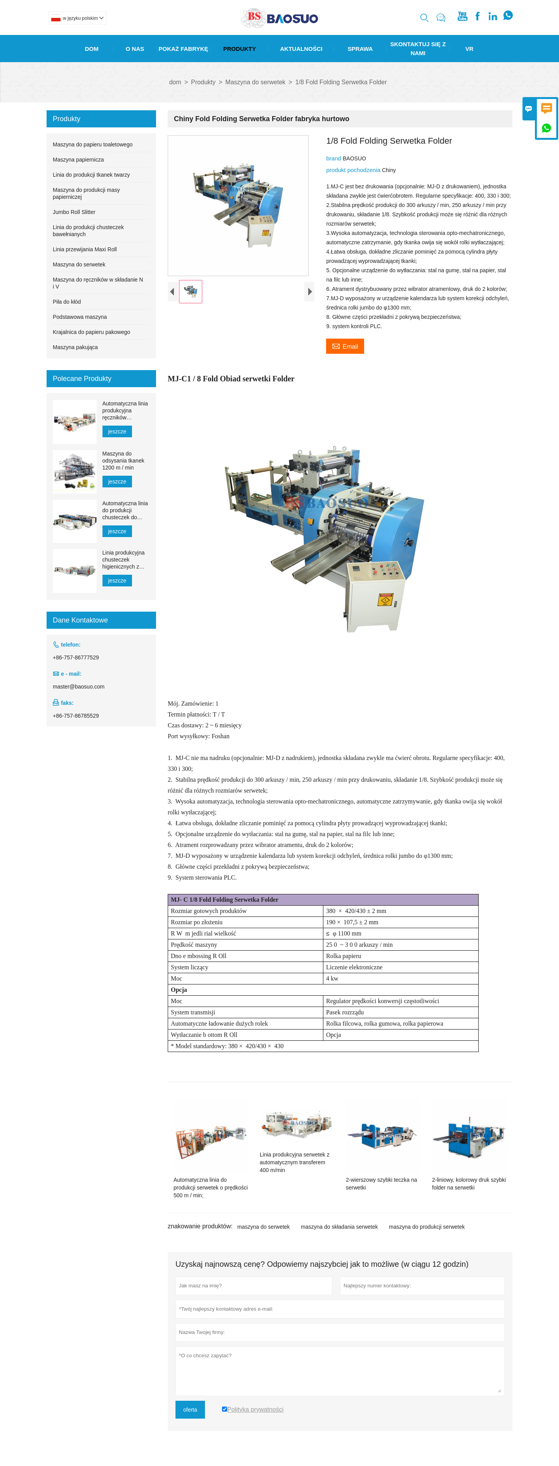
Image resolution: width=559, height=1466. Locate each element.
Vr (469, 48)
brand (334, 158)
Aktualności (301, 48)
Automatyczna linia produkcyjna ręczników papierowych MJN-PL (125, 410)
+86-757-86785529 (76, 716)
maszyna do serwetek (263, 1227)
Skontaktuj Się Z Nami (418, 48)
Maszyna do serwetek (256, 82)
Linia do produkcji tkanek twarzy (91, 175)
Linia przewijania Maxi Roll (85, 249)
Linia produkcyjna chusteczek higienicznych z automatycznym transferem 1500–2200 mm (123, 560)
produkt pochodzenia (354, 170)
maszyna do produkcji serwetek (427, 1227)
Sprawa (360, 48)
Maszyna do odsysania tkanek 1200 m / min (123, 460)
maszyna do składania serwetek (339, 1227)
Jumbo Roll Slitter (74, 212)
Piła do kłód (67, 302)
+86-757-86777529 (76, 657)
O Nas (135, 48)
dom (175, 82)
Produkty (239, 48)
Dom (92, 48)
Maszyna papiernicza (78, 160)
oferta (190, 1410)
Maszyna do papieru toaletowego (92, 144)
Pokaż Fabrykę (183, 48)
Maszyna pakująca (75, 347)
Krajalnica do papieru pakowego (91, 332)
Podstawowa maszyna (80, 317)
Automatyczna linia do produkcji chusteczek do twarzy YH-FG (125, 510)
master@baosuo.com (78, 686)
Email (345, 345)
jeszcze (117, 431)
